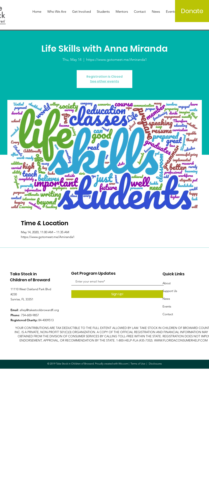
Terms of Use (138, 363)
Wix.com (123, 363)
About (167, 283)
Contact (168, 314)
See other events (104, 81)
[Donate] (192, 11)
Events (167, 306)
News (166, 299)
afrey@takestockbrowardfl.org (39, 310)
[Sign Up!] (117, 294)
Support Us (170, 291)
